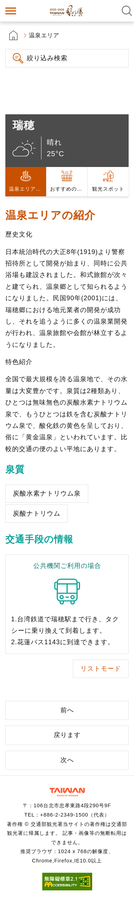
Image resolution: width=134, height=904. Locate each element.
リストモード (100, 668)
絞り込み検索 (47, 58)
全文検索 (127, 11)
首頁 (13, 35)
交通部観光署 (67, 792)
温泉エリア (44, 35)
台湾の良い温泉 (67, 11)
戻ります (67, 734)
